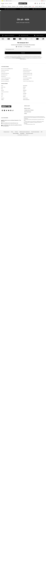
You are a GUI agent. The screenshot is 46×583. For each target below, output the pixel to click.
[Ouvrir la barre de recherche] (43, 6)
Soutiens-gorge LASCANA (27, 523)
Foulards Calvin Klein (26, 517)
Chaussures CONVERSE (5, 525)
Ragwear (2, 543)
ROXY (2, 540)
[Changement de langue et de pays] (43, 1)
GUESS (24, 537)
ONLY (2, 531)
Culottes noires (25, 514)
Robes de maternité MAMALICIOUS (7, 514)
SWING (2, 545)
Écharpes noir (3, 522)
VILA (2, 534)
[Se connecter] (37, 3)
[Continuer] (42, 6)
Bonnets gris (3, 517)
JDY (2, 542)
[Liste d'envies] (41, 3)
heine (2, 539)
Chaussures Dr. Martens (5, 519)
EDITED (2, 536)
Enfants (10, 3)
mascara (24, 540)
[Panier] (44, 3)
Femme (2, 3)
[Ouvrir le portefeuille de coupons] (35, 3)
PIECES (24, 542)
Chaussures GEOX (26, 525)
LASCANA (24, 539)
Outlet (3, 0)
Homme (6, 3)
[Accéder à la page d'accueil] (23, 3)
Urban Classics (25, 543)
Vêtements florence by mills (27, 520)
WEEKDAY (24, 536)
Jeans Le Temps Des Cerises (5, 523)
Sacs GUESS (25, 522)
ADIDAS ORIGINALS (26, 545)
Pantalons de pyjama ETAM (27, 519)
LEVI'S (24, 534)
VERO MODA (25, 531)
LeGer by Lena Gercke (4, 537)
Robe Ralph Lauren (4, 520)
